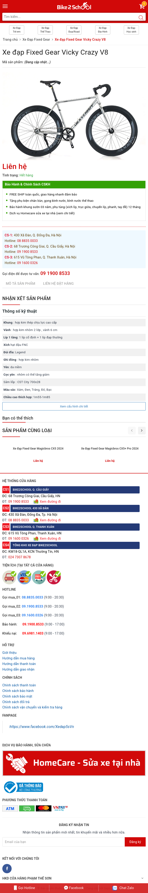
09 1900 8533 (55, 273)
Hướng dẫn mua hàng (18, 658)
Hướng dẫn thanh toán (19, 664)
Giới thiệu (9, 653)
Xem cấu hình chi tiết (74, 406)
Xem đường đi (50, 501)
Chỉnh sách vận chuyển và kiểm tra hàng (32, 707)
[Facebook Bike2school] (7, 868)
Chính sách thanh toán (19, 685)
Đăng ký (135, 842)
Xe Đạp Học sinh (131, 29)
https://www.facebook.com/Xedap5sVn (42, 726)
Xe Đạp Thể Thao (45, 29)
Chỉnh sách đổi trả (16, 702)
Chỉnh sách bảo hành (18, 691)
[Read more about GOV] (22, 785)
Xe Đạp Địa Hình (102, 29)
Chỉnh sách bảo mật (17, 696)
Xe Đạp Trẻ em (17, 29)
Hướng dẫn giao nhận (18, 669)
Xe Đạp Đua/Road (74, 29)
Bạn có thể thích (17, 418)
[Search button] (141, 18)
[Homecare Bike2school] (74, 763)
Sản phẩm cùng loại (27, 430)
